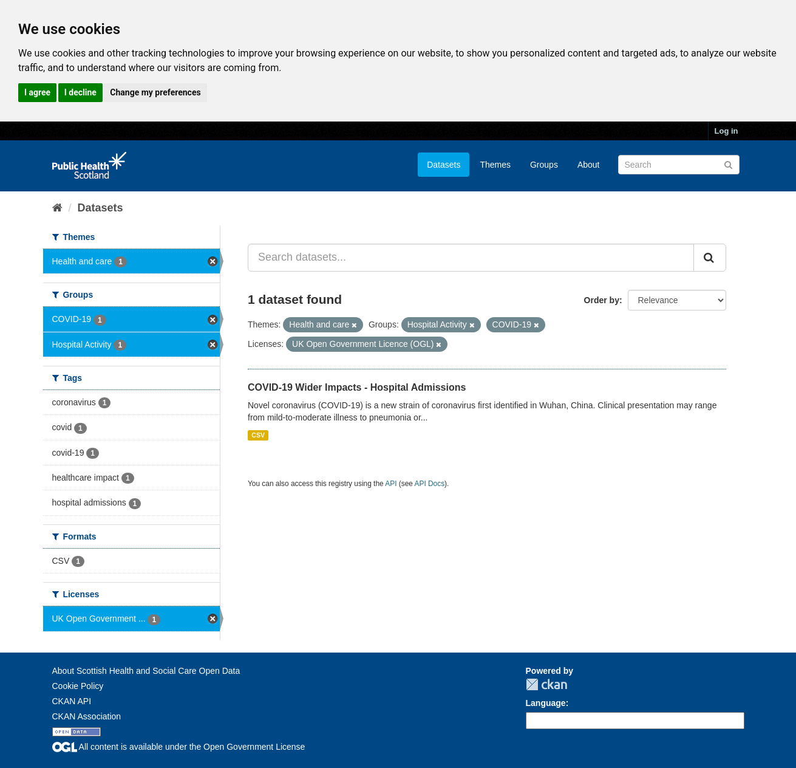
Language (546, 703)
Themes (495, 165)
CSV (258, 435)
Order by (601, 300)
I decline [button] (80, 92)
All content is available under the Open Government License (178, 747)
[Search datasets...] (471, 258)
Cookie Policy (78, 686)
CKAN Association (86, 716)
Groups (544, 165)
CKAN (546, 684)
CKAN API (72, 701)
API (390, 483)
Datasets (443, 165)
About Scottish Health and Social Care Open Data (146, 671)
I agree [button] (37, 92)
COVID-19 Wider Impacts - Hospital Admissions (357, 387)
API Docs (430, 483)
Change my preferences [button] (155, 92)
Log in (726, 130)
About (588, 165)
